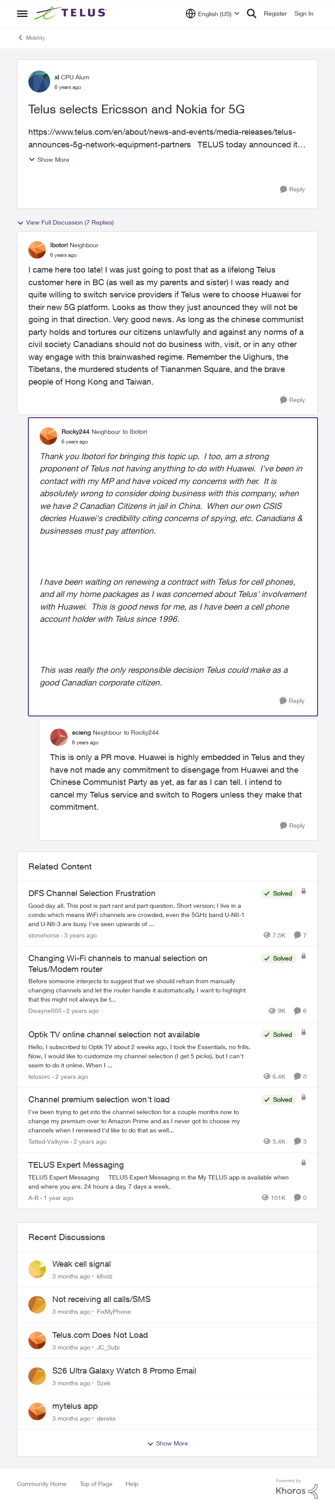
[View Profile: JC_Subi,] (37, 1340)
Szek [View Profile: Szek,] (103, 1382)
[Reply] (292, 189)
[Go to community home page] (71, 13)
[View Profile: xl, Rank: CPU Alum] (39, 81)
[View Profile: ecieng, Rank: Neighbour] (59, 737)
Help (132, 1483)
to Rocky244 (141, 732)
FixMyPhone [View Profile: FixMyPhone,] (114, 1311)
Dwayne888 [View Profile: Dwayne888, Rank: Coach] (45, 1011)
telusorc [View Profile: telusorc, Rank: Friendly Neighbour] (39, 1076)
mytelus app (75, 1406)
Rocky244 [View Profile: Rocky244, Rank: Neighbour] (75, 431)
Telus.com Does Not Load (100, 1335)
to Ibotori (135, 431)
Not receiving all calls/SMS (101, 1299)
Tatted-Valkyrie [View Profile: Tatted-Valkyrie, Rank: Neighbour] (48, 1141)
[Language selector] (212, 13)
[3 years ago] (79, 934)
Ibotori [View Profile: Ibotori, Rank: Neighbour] (59, 245)
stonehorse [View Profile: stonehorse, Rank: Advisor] (43, 934)
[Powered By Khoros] (297, 1489)
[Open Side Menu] (22, 13)
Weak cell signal (81, 1263)
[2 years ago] (81, 1011)
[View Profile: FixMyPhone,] (37, 1304)
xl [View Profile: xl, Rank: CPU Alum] (57, 77)
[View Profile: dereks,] (37, 1411)
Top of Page (96, 1483)
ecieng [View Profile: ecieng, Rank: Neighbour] (81, 732)
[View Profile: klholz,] (37, 1269)
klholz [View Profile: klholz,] (105, 1275)
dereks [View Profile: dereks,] (106, 1418)
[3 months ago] (71, 1275)
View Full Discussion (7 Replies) (65, 222)
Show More (48, 159)
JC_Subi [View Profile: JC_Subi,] (108, 1347)
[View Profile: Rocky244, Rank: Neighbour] (48, 436)
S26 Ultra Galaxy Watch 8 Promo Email (124, 1370)
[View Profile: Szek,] (37, 1376)
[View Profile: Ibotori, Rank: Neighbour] (37, 250)
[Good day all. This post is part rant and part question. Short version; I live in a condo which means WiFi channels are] (142, 914)
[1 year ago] (57, 1197)
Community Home (42, 1483)
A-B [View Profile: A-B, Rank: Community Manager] (33, 1197)
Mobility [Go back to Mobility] (31, 37)
